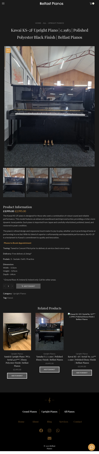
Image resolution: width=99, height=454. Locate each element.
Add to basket (29, 286)
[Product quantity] (8, 286)
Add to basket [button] (17, 376)
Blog (49, 421)
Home (38, 23)
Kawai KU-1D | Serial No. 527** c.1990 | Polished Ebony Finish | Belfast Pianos (82, 359)
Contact (78, 421)
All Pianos (69, 411)
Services (63, 421)
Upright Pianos (56, 23)
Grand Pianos (30, 411)
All (44, 23)
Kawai (10, 297)
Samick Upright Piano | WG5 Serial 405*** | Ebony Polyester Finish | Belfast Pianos (17, 361)
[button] (6, 107)
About (35, 421)
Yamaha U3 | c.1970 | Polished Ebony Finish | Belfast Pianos (49, 358)
